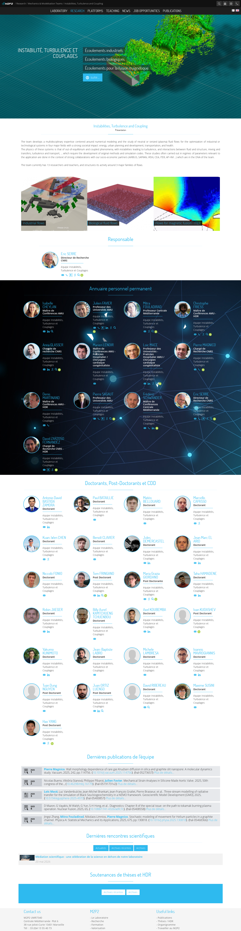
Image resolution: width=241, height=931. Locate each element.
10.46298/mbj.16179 (79, 789)
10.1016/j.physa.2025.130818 (167, 825)
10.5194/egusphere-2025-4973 (64, 804)
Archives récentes (121, 853)
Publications (172, 11)
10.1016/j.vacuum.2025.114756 (112, 778)
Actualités (101, 853)
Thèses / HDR (165, 926)
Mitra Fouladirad (72, 822)
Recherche (97, 926)
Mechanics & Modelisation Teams (45, 3)
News (126, 11)
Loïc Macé (51, 797)
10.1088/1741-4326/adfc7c (107, 814)
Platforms (95, 11)
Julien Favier (113, 786)
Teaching (112, 11)
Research (21, 3)
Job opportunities (146, 11)
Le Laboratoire (99, 923)
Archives (140, 853)
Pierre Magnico (54, 775)
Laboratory (58, 11)
